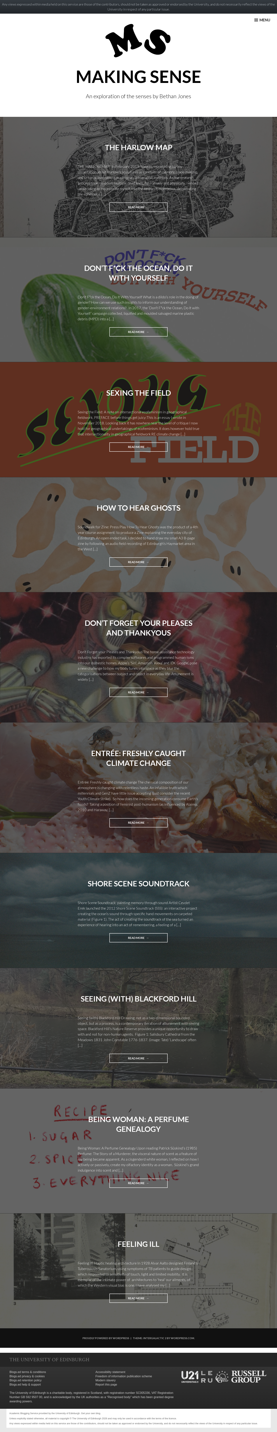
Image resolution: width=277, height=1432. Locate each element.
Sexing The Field (138, 392)
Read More (142, 208)
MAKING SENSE (139, 76)
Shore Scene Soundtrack (138, 883)
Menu (261, 21)
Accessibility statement (110, 1371)
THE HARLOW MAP (138, 147)
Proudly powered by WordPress (106, 1337)
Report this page (106, 1384)
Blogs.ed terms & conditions (28, 1371)
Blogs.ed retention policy (26, 1380)
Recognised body (119, 1396)
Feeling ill (138, 1243)
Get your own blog (90, 1413)
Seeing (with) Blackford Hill (138, 998)
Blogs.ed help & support (25, 1384)
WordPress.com (182, 1337)
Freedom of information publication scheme (123, 1375)
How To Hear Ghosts (139, 507)
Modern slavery (105, 1380)
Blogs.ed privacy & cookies (27, 1375)
